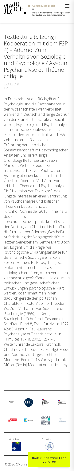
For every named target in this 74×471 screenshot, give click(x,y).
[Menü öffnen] (67, 6)
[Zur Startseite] (37, 9)
